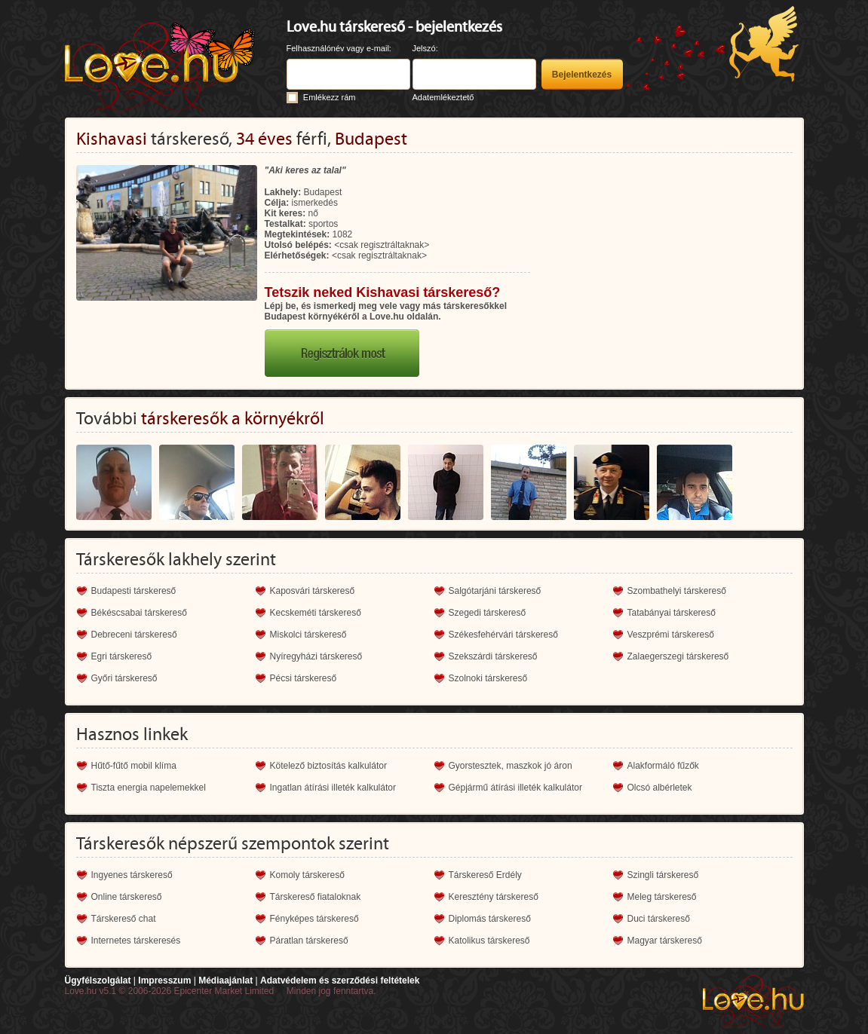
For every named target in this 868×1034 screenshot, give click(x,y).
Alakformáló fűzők (663, 765)
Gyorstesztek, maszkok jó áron (510, 765)
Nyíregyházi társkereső (316, 656)
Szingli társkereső (663, 875)
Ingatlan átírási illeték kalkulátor (333, 787)
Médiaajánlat (225, 980)
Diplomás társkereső (490, 918)
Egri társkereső (121, 656)
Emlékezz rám (329, 97)
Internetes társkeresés (136, 940)
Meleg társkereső (662, 897)
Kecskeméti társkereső (315, 612)
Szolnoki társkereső (488, 678)
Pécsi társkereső (303, 678)
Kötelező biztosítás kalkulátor (328, 765)
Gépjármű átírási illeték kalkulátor (515, 787)
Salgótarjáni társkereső (495, 591)
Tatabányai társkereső (671, 612)
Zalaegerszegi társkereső (678, 656)
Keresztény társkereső (493, 897)
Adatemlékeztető (443, 97)
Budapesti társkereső (133, 591)
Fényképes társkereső (314, 918)
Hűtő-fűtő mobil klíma (133, 765)
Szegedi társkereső (487, 612)
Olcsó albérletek (659, 787)
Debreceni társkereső (134, 634)
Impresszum (164, 980)
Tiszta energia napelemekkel (148, 787)
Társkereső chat (123, 918)
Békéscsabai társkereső (139, 612)
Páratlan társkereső (309, 940)
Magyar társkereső (664, 940)
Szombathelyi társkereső (676, 591)
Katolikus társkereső (489, 940)
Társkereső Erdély (485, 875)
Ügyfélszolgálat (98, 980)
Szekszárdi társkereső (493, 656)
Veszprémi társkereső (670, 634)
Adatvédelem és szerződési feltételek (339, 980)
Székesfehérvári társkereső (503, 634)
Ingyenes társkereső (132, 875)
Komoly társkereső (307, 875)
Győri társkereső (124, 678)
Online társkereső (126, 897)
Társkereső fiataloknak (315, 897)
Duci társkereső (658, 918)
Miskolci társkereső (308, 634)
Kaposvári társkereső (312, 591)
